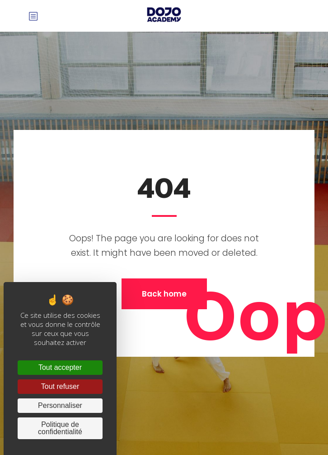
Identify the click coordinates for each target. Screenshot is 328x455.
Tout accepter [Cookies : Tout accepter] (60, 367)
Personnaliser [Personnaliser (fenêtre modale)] (60, 405)
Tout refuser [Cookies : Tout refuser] (60, 386)
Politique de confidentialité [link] (60, 428)
